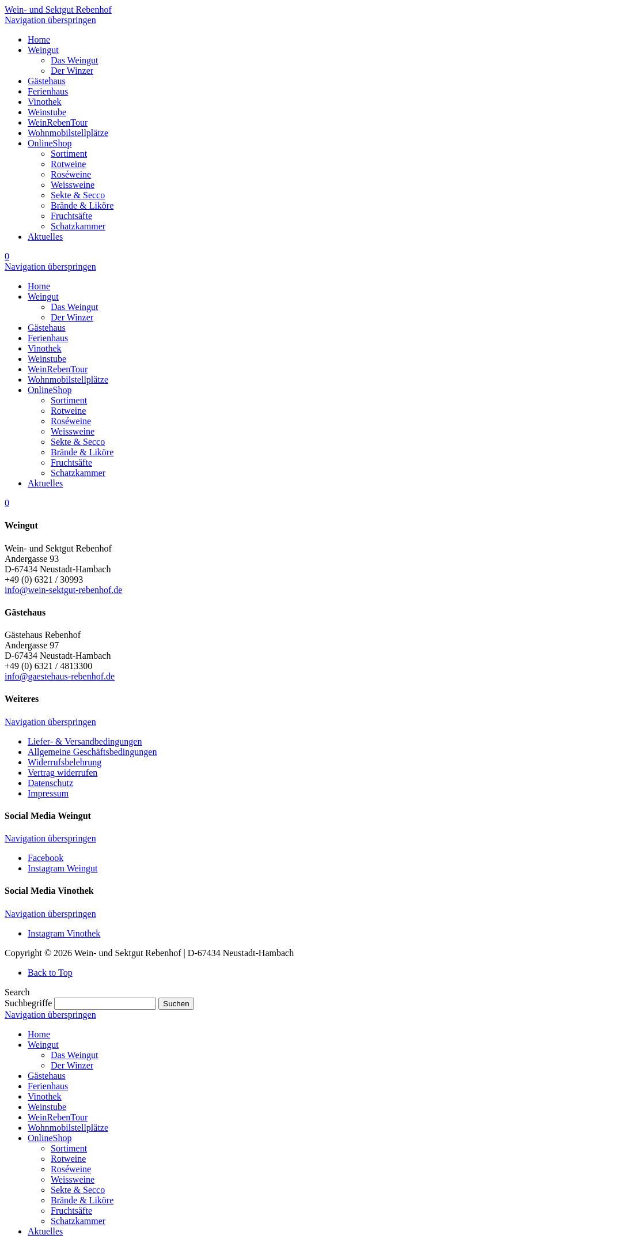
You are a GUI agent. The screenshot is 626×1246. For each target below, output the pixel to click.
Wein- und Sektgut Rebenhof (58, 9)
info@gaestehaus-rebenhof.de (60, 676)
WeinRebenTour (58, 1117)
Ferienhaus (48, 1086)
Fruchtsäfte (71, 1210)
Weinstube (47, 1107)
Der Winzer (72, 1065)
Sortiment (69, 1148)
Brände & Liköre (82, 1200)
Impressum (48, 793)
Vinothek (45, 1096)
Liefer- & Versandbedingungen (85, 741)
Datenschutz (50, 783)
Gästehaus (47, 1076)
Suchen (176, 1003)
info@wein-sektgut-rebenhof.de (63, 590)
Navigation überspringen (50, 20)
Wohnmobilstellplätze (68, 1127)
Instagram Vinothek (64, 933)
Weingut (43, 1044)
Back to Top (50, 972)
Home (39, 1034)
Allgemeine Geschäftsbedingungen (92, 752)
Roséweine (71, 1169)
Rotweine (68, 1159)
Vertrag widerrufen (62, 772)
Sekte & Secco (78, 1190)
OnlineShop (49, 1138)
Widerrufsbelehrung (64, 762)
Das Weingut (74, 1055)
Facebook (45, 858)
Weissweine (72, 1179)
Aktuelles (45, 1231)
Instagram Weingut (63, 868)
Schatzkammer (78, 1221)
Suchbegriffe (28, 1003)
